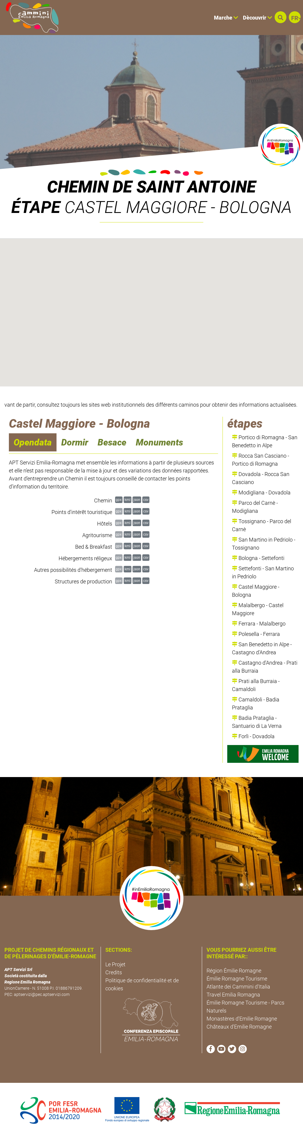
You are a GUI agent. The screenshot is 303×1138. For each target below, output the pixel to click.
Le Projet (115, 964)
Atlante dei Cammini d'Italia (238, 986)
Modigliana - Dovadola (261, 492)
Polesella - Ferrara (256, 634)
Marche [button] (226, 18)
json (136, 499)
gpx (119, 499)
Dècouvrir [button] (257, 18)
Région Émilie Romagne (234, 970)
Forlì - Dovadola (253, 736)
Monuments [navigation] (159, 442)
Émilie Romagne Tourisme (237, 978)
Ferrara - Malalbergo (259, 623)
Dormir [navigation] (74, 442)
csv (146, 499)
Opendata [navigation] (33, 442)
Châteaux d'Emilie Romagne (239, 1027)
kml (127, 499)
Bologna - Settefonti (258, 558)
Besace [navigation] (112, 442)
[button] (280, 17)
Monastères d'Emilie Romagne (242, 1019)
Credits (113, 972)
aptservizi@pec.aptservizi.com (42, 994)
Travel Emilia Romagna (233, 994)
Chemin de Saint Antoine (151, 187)
